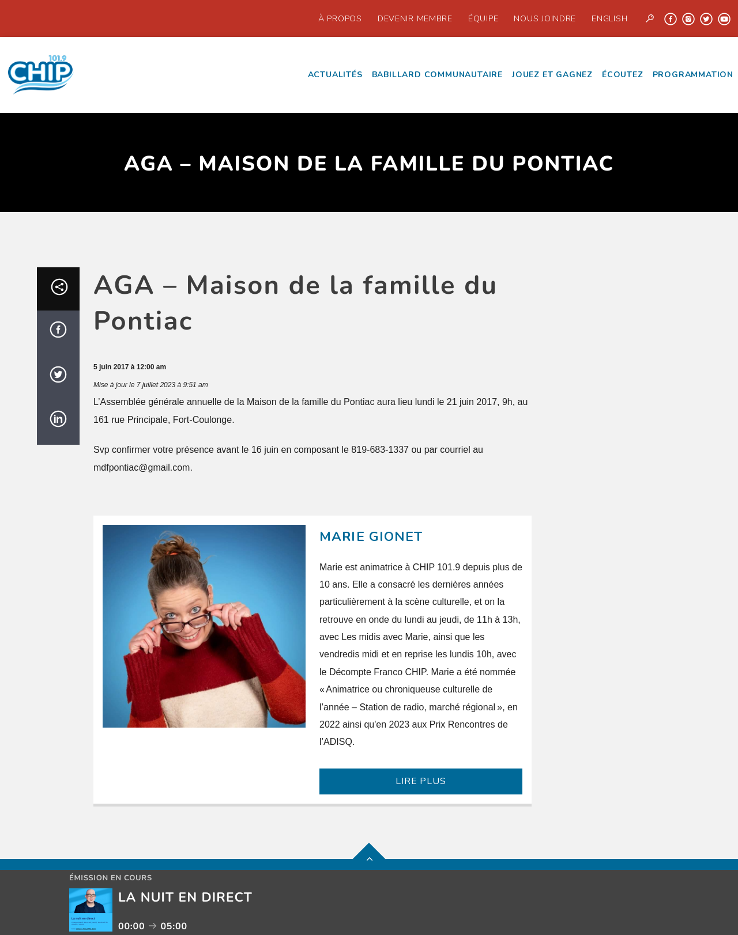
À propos (340, 18)
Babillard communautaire (437, 74)
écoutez (622, 74)
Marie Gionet (371, 537)
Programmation (693, 74)
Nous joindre (545, 18)
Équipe (483, 18)
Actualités (335, 74)
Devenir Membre (415, 18)
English (609, 18)
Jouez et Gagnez (552, 74)
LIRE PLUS (421, 781)
